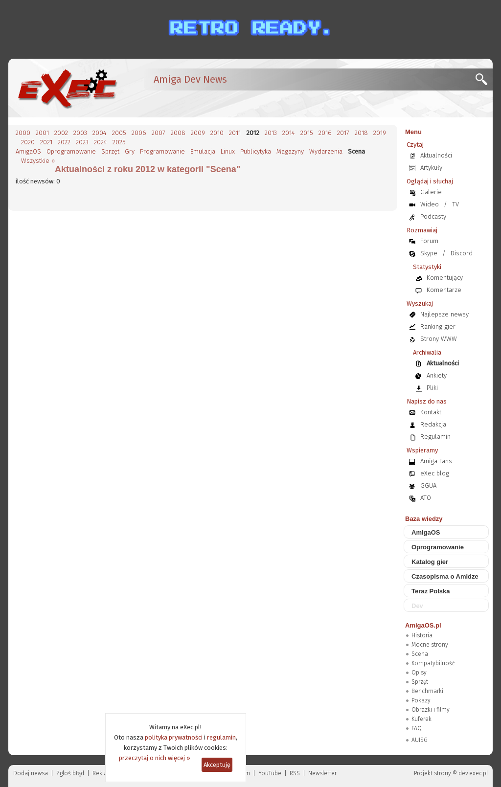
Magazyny (290, 151)
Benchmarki (427, 691)
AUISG (419, 740)
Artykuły (431, 167)
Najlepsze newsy (444, 314)
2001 (42, 132)
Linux (228, 151)
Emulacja (202, 151)
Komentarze (444, 289)
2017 (343, 132)
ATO (425, 497)
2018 (361, 132)
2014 (288, 132)
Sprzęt (110, 151)
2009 (198, 132)
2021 (46, 142)
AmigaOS (28, 151)
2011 (235, 132)
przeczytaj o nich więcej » (154, 758)
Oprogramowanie (71, 151)
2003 (80, 132)
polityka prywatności (174, 737)
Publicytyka (255, 151)
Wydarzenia (325, 151)
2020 (28, 142)
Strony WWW (438, 338)
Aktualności (436, 155)
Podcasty (433, 216)
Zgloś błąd (70, 773)
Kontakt (430, 412)
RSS (295, 773)
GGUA (428, 485)
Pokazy (421, 700)
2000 (23, 132)
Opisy (419, 672)
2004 (99, 132)
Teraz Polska (430, 591)
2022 (64, 142)
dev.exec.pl (473, 773)
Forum (429, 241)
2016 (325, 132)
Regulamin (435, 436)
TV (455, 204)
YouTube (269, 773)
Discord (462, 253)
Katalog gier (429, 561)
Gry (130, 151)
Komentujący (445, 277)
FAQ (416, 728)
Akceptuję (217, 764)
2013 (271, 132)
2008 (178, 132)
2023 (82, 142)
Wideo (429, 204)
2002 (61, 132)
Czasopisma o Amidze (444, 576)
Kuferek (421, 719)
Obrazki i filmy (430, 709)
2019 (379, 132)
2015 (306, 132)
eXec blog (434, 473)
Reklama (104, 773)
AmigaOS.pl (423, 625)
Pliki (432, 387)
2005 (119, 132)
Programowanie (162, 151)
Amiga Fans (436, 461)
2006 (139, 132)
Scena (419, 654)
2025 (119, 142)
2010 (217, 132)
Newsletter (322, 773)
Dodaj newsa (30, 773)
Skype (428, 253)
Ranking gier (437, 326)
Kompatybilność (433, 663)
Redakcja (433, 424)
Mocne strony (429, 644)
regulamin (221, 737)
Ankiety (437, 375)
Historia (422, 635)
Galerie (431, 192)
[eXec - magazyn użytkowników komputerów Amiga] (67, 88)
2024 (100, 142)
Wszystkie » (38, 160)
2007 (158, 132)
